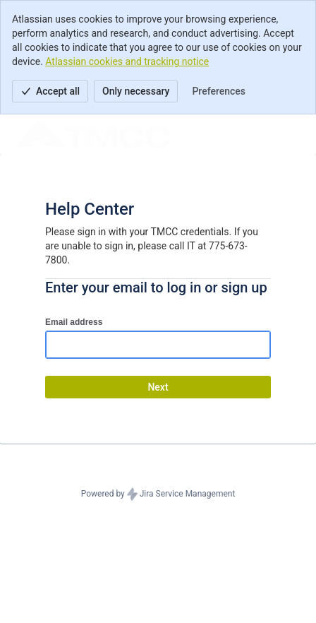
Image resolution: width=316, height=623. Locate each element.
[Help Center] (92, 134)
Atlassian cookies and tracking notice (127, 61)
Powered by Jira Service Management (158, 494)
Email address (73, 322)
